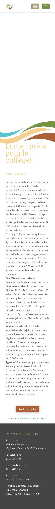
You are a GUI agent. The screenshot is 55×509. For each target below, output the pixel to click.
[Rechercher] (46, 6)
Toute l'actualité (28, 409)
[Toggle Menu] (35, 6)
